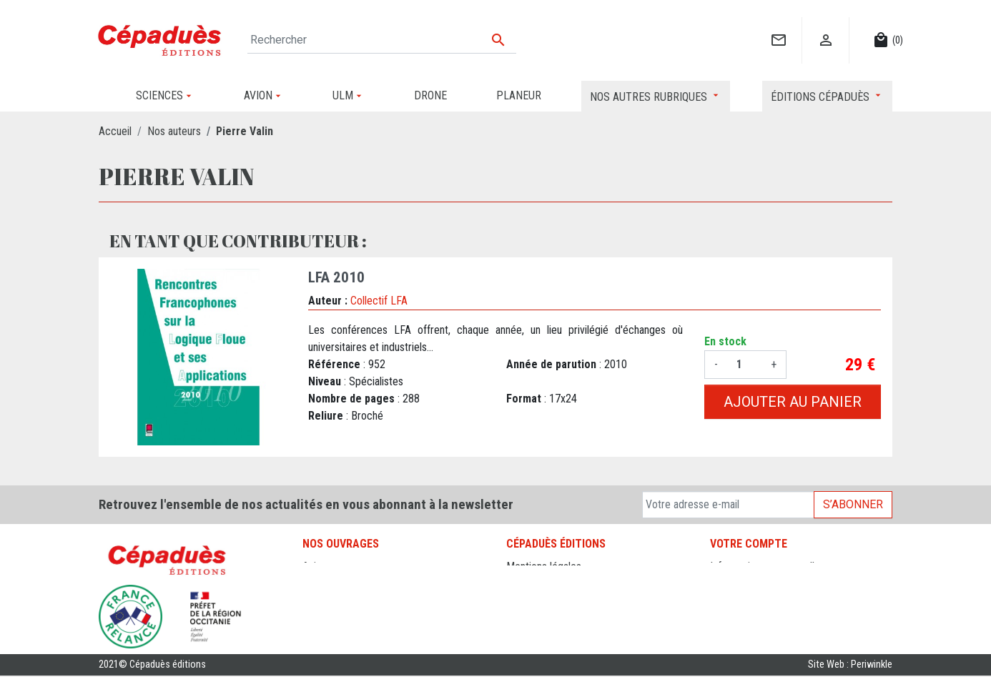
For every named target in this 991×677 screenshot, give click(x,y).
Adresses (731, 618)
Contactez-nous (541, 601)
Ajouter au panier (793, 401)
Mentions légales (543, 566)
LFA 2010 (336, 277)
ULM (312, 618)
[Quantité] (744, 364)
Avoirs (724, 601)
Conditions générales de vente (573, 583)
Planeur (319, 601)
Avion (314, 566)
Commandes (738, 583)
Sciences (323, 635)
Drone (316, 583)
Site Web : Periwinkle (850, 666)
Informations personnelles (767, 566)
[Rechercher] (381, 40)
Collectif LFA (379, 300)
